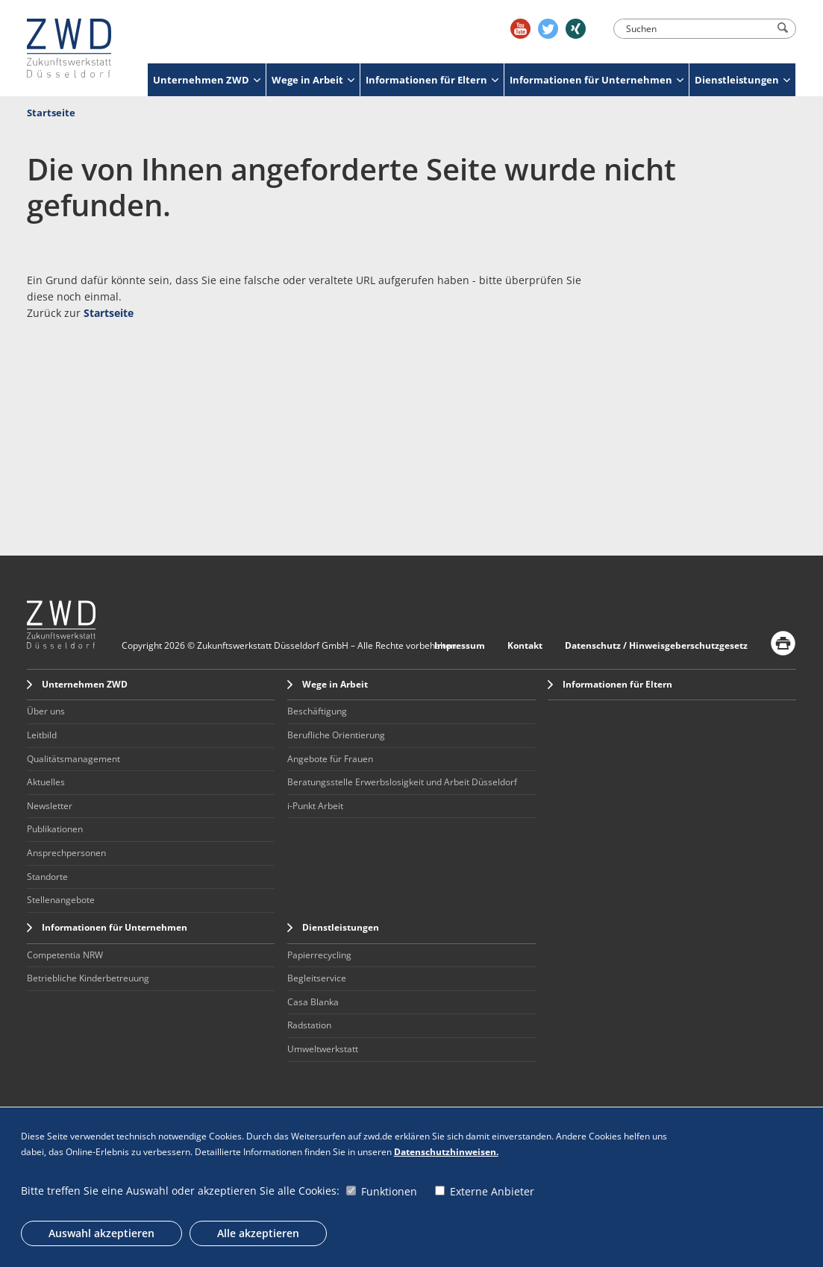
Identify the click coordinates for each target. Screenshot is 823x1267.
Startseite (51, 112)
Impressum (459, 645)
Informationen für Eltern (432, 80)
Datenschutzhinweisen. (446, 1151)
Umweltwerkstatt (322, 1049)
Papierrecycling (319, 955)
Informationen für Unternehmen (596, 80)
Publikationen (55, 829)
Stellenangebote (61, 899)
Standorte (47, 876)
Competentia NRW (65, 955)
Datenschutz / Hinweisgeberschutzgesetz (656, 645)
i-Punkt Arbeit (315, 805)
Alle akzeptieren (258, 1233)
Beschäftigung (317, 711)
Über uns (46, 711)
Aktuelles (46, 782)
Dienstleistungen (742, 80)
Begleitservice (316, 978)
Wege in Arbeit (313, 80)
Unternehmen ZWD (206, 80)
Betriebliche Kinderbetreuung (88, 978)
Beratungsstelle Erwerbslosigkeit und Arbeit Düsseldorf (402, 782)
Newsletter (49, 805)
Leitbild (42, 735)
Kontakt (524, 645)
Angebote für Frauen (330, 758)
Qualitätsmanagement (73, 758)
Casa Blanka (313, 1002)
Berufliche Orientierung (336, 735)
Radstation (309, 1025)
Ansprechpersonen (66, 852)
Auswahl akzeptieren (101, 1233)
